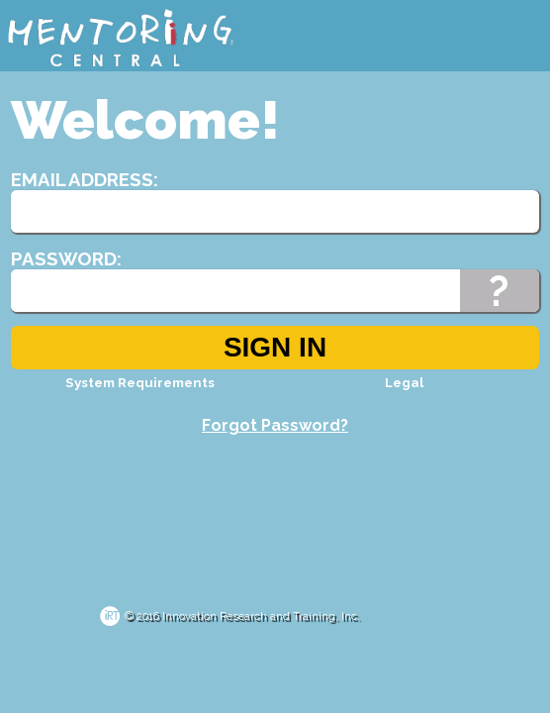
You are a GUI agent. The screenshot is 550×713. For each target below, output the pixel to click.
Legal (404, 382)
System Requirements (140, 382)
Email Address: (84, 179)
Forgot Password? (275, 425)
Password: (66, 258)
